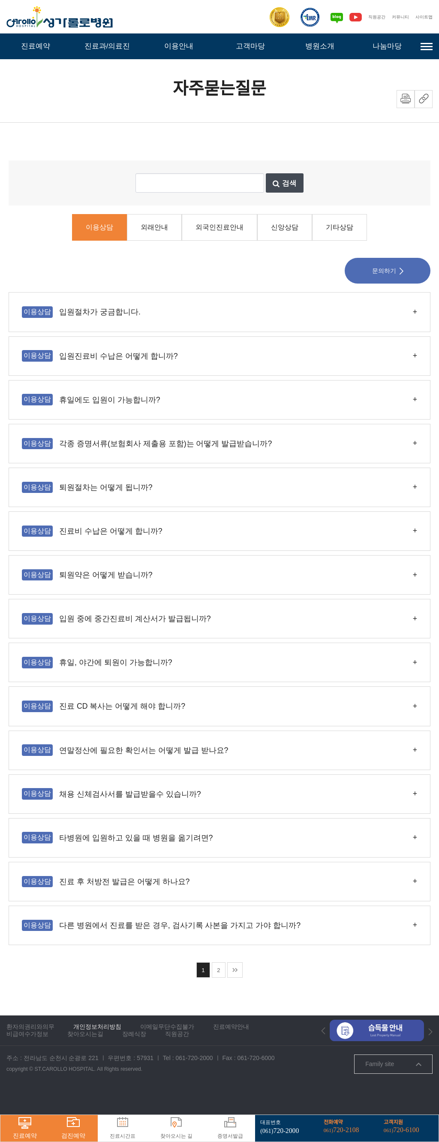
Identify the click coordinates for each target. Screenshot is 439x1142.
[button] (323, 1056)
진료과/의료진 (106, 46)
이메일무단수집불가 (167, 1051)
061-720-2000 (194, 1083)
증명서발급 (230, 1128)
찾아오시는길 (85, 1059)
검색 (285, 208)
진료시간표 (122, 1128)
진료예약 (35, 46)
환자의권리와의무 (30, 1051)
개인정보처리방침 (97, 1051)
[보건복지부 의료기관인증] (274, 17)
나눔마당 (387, 46)
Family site (393, 1089)
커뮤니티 (397, 16)
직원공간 (372, 16)
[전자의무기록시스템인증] (305, 17)
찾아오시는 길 (176, 1128)
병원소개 (320, 46)
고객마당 (250, 46)
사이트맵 (423, 16)
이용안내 (178, 46)
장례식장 (134, 1059)
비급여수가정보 (27, 1059)
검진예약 (73, 1128)
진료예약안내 (231, 1051)
